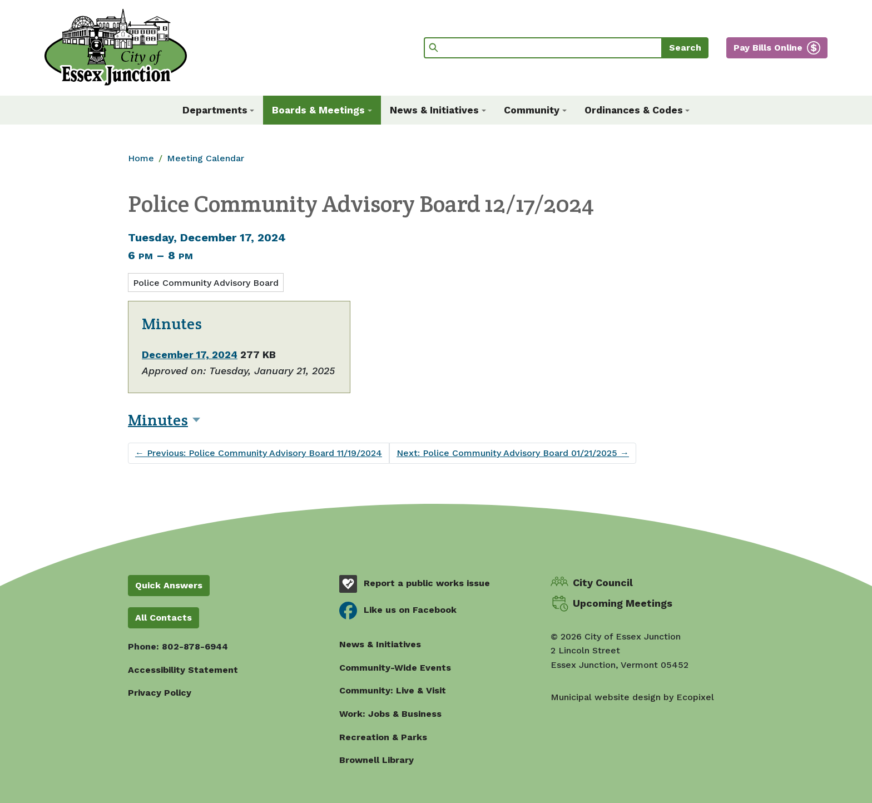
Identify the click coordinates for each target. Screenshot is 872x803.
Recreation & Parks (383, 737)
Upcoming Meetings (622, 603)
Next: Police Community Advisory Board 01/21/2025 (513, 453)
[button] (219, 110)
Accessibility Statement (183, 670)
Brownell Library (376, 760)
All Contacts (163, 617)
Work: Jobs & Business (390, 713)
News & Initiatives (380, 644)
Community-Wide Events (395, 667)
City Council (603, 582)
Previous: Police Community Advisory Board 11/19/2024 (258, 453)
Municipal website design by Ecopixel (632, 697)
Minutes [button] (158, 420)
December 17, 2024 (189, 354)
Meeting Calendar (205, 158)
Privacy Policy (159, 692)
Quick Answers (168, 585)
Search (685, 47)
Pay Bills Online (768, 47)
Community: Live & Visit (392, 690)
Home (141, 158)
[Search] (543, 47)
